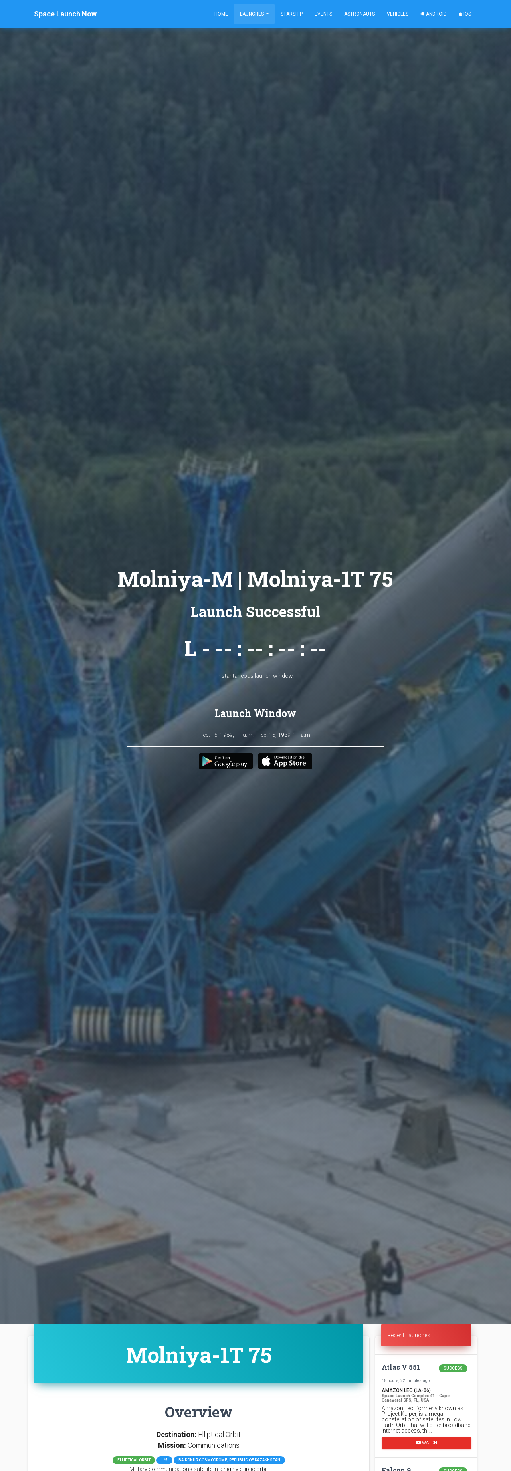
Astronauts (359, 14)
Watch (426, 1442)
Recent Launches (408, 1335)
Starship (292, 14)
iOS (465, 14)
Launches (252, 14)
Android (433, 14)
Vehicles (397, 14)
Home (221, 14)
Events (323, 14)
